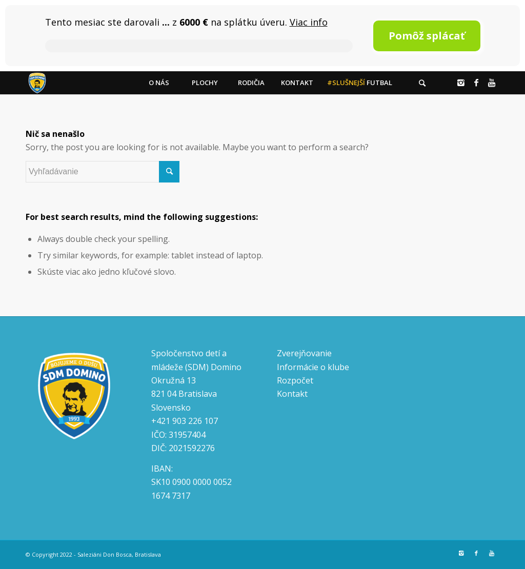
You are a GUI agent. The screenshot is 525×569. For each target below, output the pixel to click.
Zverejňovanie (304, 353)
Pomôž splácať (427, 36)
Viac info (309, 22)
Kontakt (292, 393)
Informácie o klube (313, 367)
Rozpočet (295, 380)
